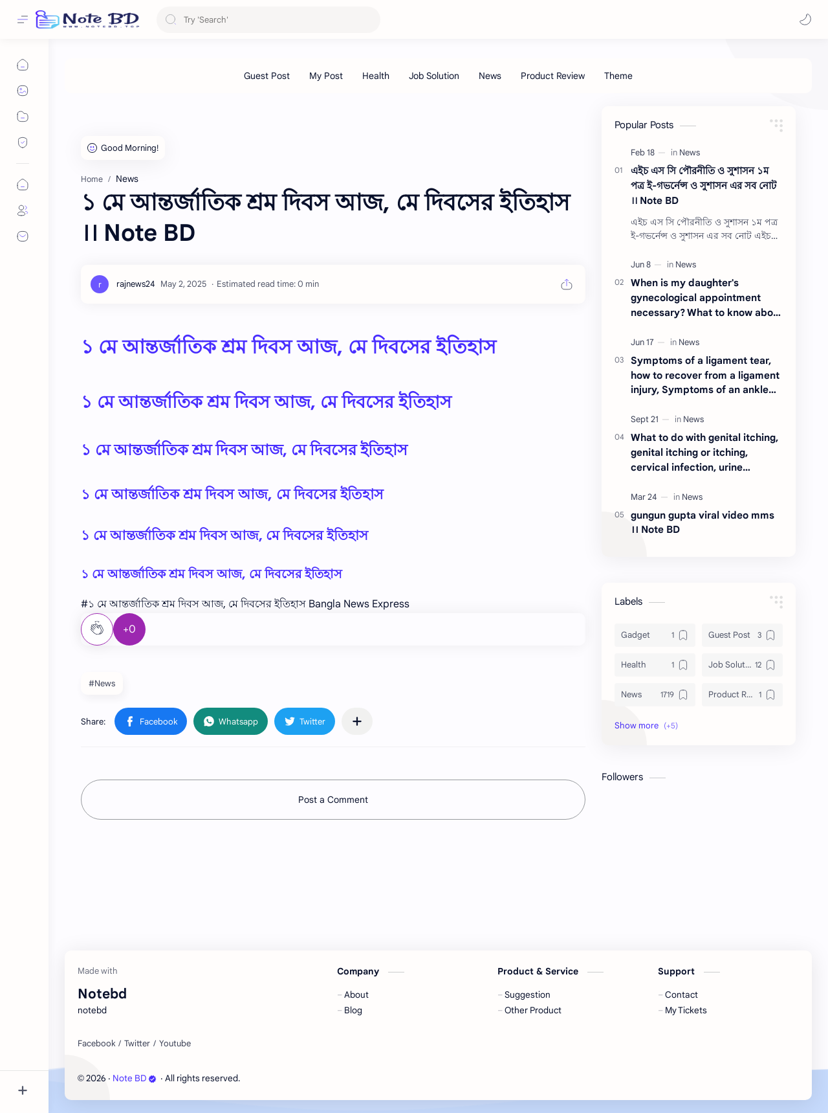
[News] (490, 76)
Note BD (135, 1078)
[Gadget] (655, 635)
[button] (805, 19)
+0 (129, 629)
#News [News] (102, 683)
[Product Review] (553, 76)
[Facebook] (96, 1043)
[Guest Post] (267, 76)
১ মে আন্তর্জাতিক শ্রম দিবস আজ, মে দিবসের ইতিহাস (288, 347)
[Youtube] (175, 1043)
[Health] (375, 76)
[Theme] (618, 76)
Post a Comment (333, 799)
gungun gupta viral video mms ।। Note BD (702, 522)
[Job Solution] (434, 76)
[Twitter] (137, 1043)
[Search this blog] (268, 19)
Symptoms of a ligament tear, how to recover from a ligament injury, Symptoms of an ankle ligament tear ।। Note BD (705, 376)
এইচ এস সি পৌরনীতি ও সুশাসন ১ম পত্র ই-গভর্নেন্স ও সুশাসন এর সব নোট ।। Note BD (703, 185)
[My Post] (326, 76)
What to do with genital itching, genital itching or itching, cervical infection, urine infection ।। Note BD (704, 453)
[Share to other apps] (357, 721)
